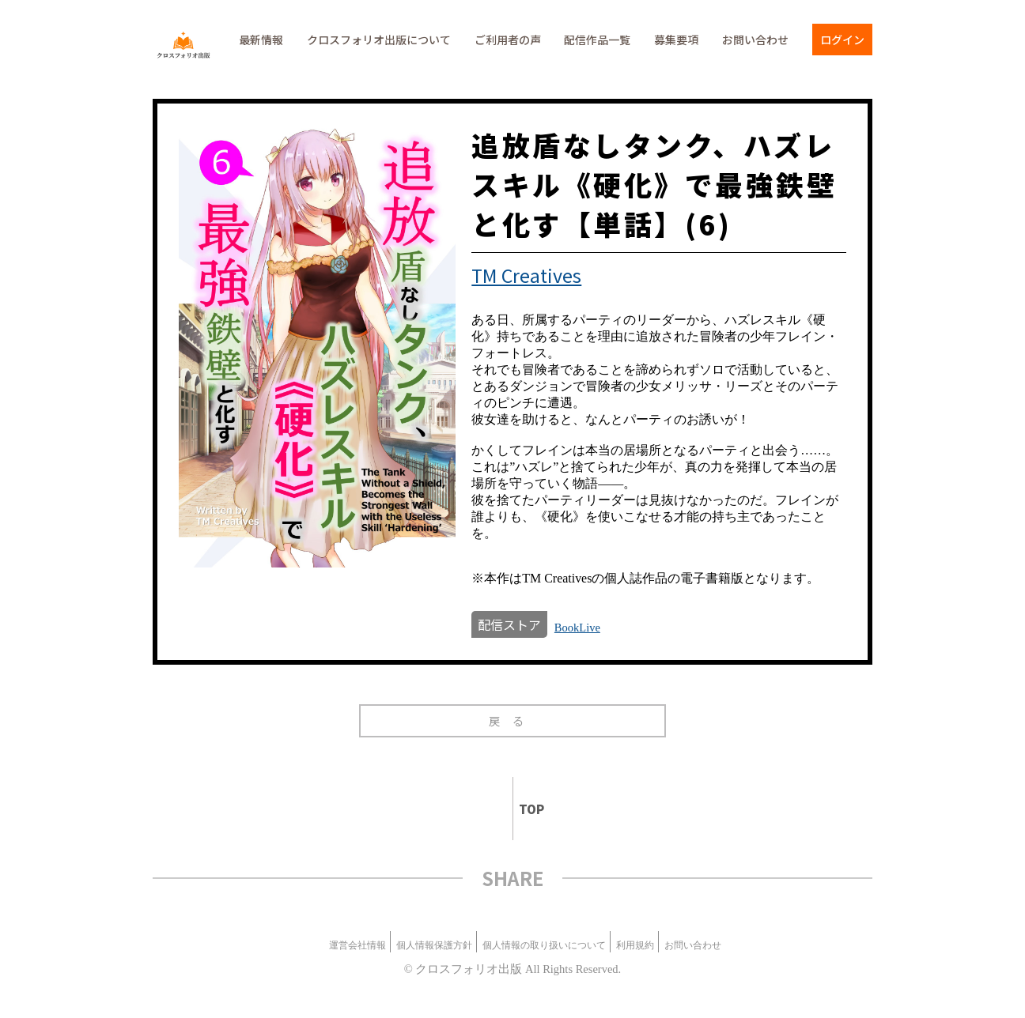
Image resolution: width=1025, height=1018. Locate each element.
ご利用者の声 (508, 39)
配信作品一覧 (597, 39)
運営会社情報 (357, 945)
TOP (525, 809)
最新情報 (261, 39)
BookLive (577, 627)
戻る (512, 720)
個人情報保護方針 (434, 945)
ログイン (842, 39)
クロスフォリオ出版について (379, 39)
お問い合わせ (755, 39)
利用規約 (635, 945)
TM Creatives (526, 275)
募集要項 (676, 39)
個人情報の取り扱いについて (544, 945)
